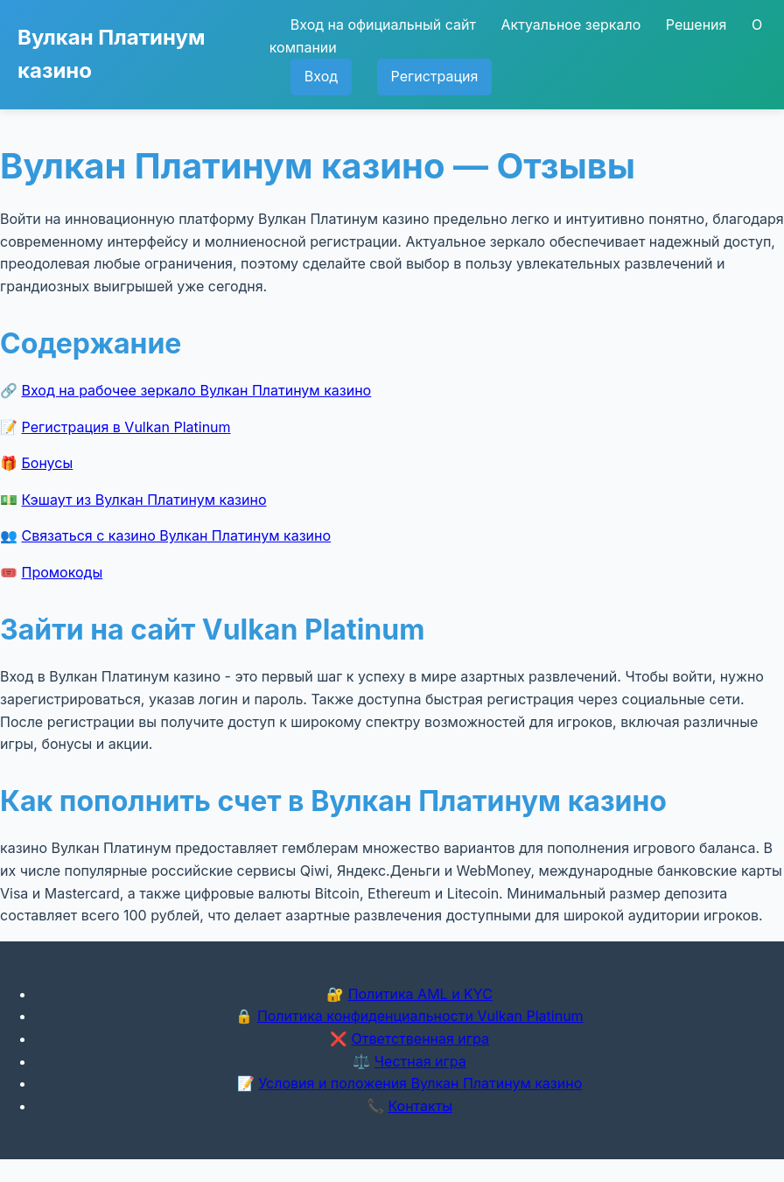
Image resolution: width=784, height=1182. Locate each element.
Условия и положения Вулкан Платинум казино (420, 1083)
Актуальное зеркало (570, 24)
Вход (321, 76)
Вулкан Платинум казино (111, 53)
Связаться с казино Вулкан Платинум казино (177, 535)
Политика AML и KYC (420, 994)
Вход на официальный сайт (383, 24)
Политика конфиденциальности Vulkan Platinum (420, 1016)
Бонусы (48, 463)
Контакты (420, 1106)
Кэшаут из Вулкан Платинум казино (144, 499)
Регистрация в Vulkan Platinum (126, 427)
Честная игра (420, 1061)
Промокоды (62, 572)
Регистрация (435, 76)
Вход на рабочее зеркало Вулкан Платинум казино (197, 390)
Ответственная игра (420, 1038)
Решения (696, 24)
